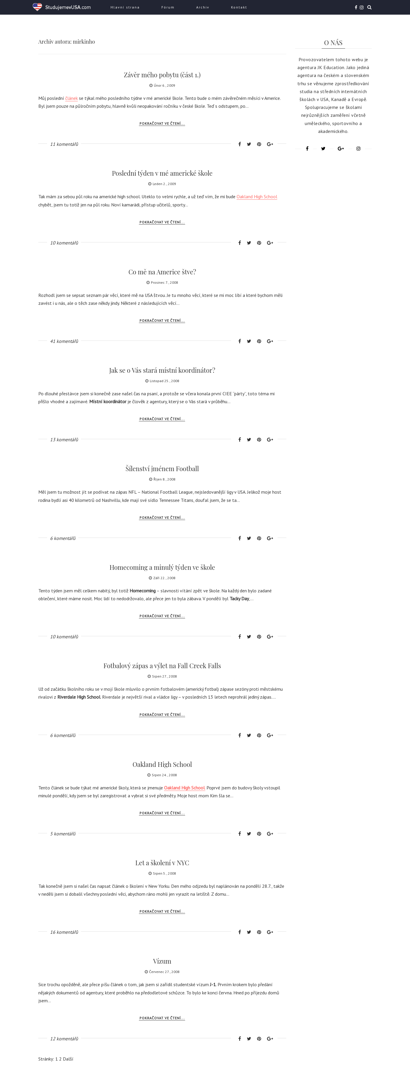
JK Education (331, 67)
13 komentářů (64, 439)
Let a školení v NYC (162, 862)
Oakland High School (257, 196)
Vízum (162, 961)
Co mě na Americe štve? (162, 271)
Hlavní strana (125, 7)
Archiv (202, 7)
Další (68, 1059)
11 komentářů (64, 144)
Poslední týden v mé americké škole (162, 173)
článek (71, 98)
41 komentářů (64, 341)
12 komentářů (64, 1039)
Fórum (168, 7)
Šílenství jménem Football (162, 468)
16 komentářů (64, 932)
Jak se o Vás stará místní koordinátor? (162, 370)
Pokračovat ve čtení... (162, 123)
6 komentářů (62, 538)
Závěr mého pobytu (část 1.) (162, 74)
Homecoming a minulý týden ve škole (162, 567)
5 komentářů (62, 834)
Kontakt (239, 7)
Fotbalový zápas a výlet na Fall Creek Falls (162, 665)
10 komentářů (64, 243)
